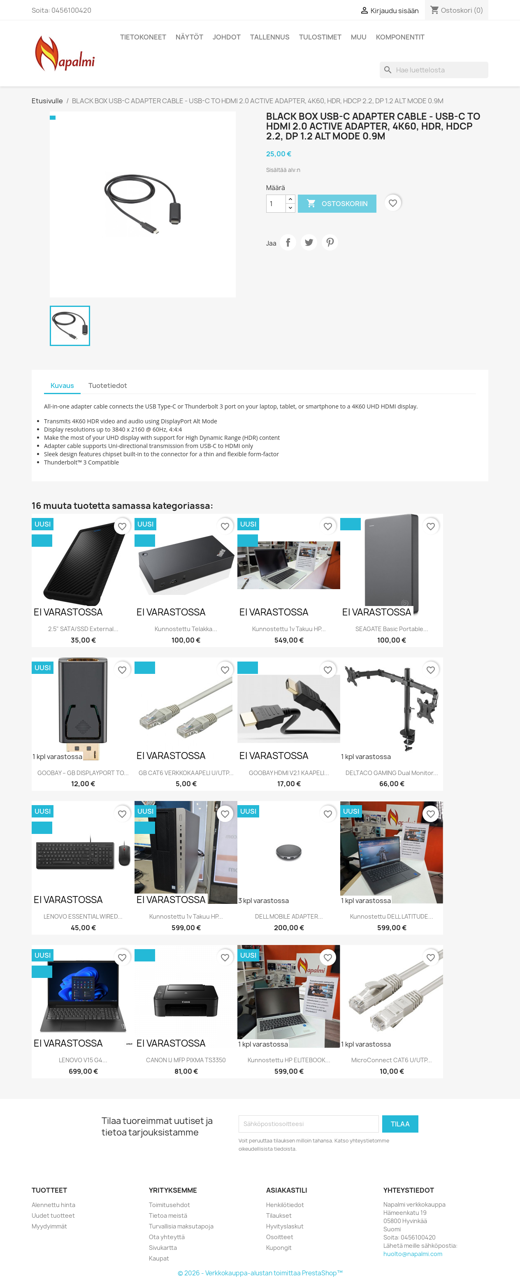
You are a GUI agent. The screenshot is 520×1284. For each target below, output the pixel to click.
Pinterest (330, 242)
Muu (359, 37)
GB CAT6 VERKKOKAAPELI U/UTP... (186, 773)
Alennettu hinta (53, 1205)
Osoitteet (279, 1237)
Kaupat (159, 1258)
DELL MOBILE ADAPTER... (289, 916)
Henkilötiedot (285, 1205)
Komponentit (400, 37)
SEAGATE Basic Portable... (391, 629)
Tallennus (270, 37)
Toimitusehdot (169, 1205)
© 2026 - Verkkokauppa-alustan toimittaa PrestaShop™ (260, 1273)
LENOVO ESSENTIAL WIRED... (83, 916)
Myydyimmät (49, 1226)
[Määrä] (276, 204)
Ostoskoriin (337, 203)
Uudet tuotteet (53, 1215)
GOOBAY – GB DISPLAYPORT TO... (83, 773)
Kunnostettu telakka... (186, 629)
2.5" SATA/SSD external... (83, 629)
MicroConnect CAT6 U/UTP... (391, 1060)
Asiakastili (286, 1190)
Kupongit (279, 1247)
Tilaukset (279, 1215)
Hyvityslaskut (285, 1226)
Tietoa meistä (168, 1215)
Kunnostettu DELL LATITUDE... (391, 916)
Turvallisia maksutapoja (181, 1226)
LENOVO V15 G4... (83, 1060)
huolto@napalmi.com (412, 1254)
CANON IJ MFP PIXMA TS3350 (186, 1060)
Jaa (288, 242)
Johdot (227, 37)
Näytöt (189, 37)
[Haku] (434, 70)
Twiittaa (309, 242)
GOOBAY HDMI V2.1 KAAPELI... (289, 773)
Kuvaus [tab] (62, 385)
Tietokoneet (143, 37)
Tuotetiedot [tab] (107, 385)
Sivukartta (163, 1247)
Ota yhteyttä (167, 1237)
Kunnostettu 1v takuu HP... (289, 629)
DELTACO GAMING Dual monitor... (392, 773)
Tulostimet (320, 37)
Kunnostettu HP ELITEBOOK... (289, 1060)
